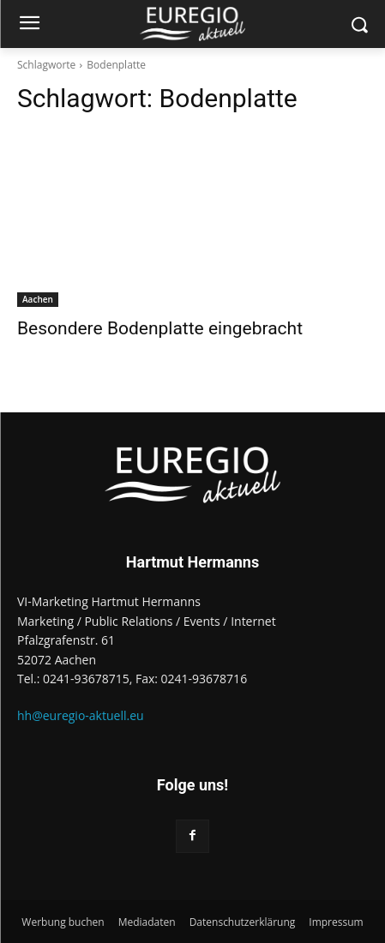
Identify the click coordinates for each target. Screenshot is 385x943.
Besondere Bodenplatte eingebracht (160, 328)
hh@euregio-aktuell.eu (80, 715)
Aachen (37, 299)
